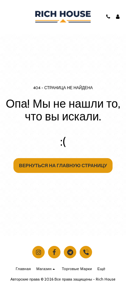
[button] (7, 16)
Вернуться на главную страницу (63, 165)
